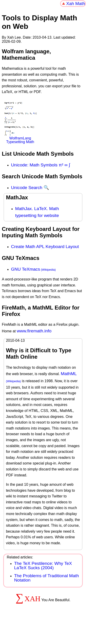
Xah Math (75, 3)
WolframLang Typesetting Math (20, 122)
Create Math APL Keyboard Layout (45, 246)
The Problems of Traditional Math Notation (46, 577)
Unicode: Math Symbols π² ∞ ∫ (40, 165)
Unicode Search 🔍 (30, 187)
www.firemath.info (34, 330)
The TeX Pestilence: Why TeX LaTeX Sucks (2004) (43, 565)
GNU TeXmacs (25, 269)
